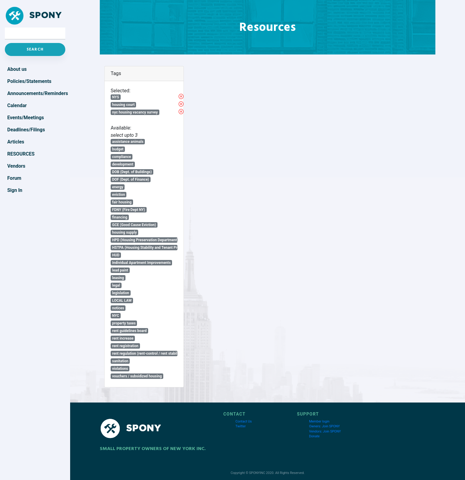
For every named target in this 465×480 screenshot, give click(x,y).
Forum (14, 178)
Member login (319, 421)
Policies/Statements (29, 81)
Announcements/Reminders (36, 93)
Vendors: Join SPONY (325, 431)
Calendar (17, 105)
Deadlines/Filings (26, 130)
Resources (20, 154)
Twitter (241, 426)
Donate (314, 436)
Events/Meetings (25, 117)
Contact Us (244, 421)
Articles (15, 142)
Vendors (16, 166)
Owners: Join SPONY (324, 426)
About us (17, 69)
